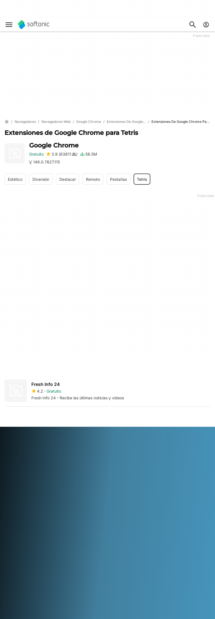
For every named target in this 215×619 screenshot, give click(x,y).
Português (78, 570)
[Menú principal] (9, 24)
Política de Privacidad (164, 477)
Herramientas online (22, 512)
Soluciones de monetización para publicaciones (92, 460)
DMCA (151, 454)
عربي (8, 563)
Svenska (116, 570)
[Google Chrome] (88, 121)
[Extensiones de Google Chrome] (132, 121)
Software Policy (89, 486)
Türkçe (29, 578)
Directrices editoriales (24, 491)
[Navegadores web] (56, 121)
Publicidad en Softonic (95, 494)
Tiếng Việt (47, 578)
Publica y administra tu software (95, 476)
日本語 (10, 570)
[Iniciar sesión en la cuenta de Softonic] (206, 24)
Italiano (124, 563)
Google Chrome (54, 145)
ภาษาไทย (12, 578)
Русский (98, 570)
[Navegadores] (25, 121)
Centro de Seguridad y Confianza (25, 465)
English (39, 563)
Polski (61, 570)
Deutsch (23, 563)
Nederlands (43, 570)
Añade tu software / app (22, 501)
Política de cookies (162, 485)
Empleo (11, 483)
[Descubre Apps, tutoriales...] (192, 24)
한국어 (24, 570)
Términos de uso (160, 470)
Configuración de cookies (166, 496)
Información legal (160, 462)
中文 (63, 578)
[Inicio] (6, 121)
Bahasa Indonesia (99, 563)
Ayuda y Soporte (19, 475)
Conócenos (14, 454)
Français (73, 563)
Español (56, 563)
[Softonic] (34, 24)
